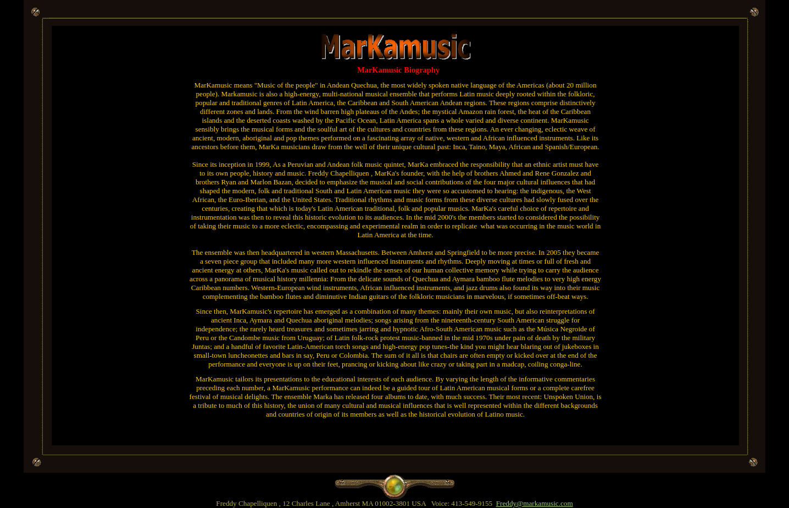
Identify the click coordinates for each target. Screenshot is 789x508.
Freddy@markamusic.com (534, 503)
